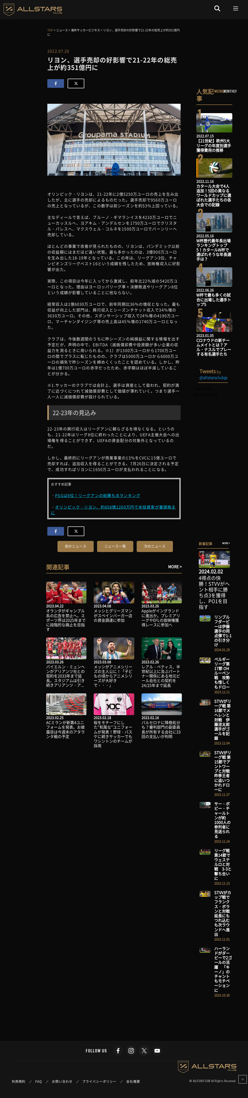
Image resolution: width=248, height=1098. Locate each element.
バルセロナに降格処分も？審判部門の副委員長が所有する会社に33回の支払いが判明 (161, 729)
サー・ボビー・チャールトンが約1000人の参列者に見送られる (222, 820)
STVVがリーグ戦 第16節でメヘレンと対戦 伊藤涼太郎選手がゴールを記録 (222, 719)
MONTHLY (230, 91)
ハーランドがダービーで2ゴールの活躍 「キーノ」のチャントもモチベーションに (223, 969)
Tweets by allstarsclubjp (205, 391)
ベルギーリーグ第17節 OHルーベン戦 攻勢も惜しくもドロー (222, 673)
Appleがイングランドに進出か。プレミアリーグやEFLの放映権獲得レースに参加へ (161, 618)
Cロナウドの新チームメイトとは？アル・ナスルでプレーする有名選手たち (213, 347)
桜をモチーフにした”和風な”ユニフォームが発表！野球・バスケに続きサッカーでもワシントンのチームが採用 (113, 733)
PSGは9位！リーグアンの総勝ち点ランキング (97, 495)
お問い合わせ (62, 1081)
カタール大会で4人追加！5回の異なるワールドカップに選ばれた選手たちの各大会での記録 (213, 195)
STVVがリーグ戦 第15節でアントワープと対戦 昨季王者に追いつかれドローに (224, 771)
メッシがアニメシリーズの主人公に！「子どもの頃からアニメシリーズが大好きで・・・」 (113, 676)
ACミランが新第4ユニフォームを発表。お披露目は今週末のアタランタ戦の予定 (65, 729)
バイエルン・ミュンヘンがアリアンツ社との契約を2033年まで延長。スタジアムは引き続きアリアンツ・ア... (65, 676)
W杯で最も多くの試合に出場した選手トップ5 (213, 299)
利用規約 (18, 1081)
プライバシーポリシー (99, 1081)
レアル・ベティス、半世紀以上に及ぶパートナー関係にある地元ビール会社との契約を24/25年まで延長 (161, 676)
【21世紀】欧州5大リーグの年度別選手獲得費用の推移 (213, 145)
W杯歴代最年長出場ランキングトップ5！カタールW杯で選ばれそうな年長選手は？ (213, 250)
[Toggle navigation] (236, 8)
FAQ (38, 1081)
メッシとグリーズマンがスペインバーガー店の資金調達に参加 (113, 615)
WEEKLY (219, 91)
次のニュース (155, 546)
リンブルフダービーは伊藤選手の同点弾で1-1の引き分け (223, 631)
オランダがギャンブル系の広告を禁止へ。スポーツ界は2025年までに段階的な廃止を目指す (66, 620)
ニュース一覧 (115, 546)
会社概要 (133, 1081)
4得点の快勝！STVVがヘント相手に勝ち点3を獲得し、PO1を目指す (214, 592)
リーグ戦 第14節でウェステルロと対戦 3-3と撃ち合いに (223, 864)
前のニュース (75, 546)
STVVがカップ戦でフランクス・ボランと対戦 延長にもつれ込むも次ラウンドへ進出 (224, 913)
